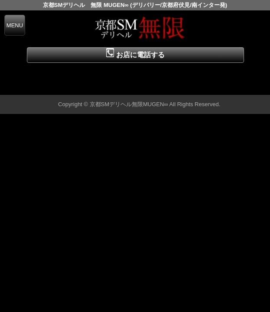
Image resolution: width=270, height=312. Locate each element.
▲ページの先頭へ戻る (237, 87)
